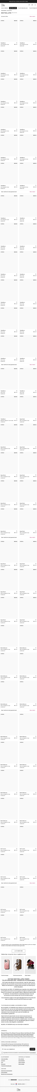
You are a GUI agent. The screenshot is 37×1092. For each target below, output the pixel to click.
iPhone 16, (5, 1034)
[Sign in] (29, 4)
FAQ (2, 1062)
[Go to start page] (3, 5)
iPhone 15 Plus (10, 1035)
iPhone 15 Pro (4, 1035)
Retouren (3, 1064)
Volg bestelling (4, 1059)
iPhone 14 (25, 1035)
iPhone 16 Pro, (11, 1034)
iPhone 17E (29, 1033)
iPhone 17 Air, (23, 1033)
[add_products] (17, 43)
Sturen (32, 1049)
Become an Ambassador (7, 1074)
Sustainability (22, 1060)
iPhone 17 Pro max (16, 1033)
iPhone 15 (31, 1034)
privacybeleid (33, 1052)
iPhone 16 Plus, (17, 1034)
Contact (3, 1060)
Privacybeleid (4, 1072)
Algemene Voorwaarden (6, 1070)
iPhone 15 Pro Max (18, 1035)
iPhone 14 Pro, (30, 1035)
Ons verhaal (21, 1059)
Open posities (22, 1062)
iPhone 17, (3, 1033)
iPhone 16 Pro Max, (25, 1034)
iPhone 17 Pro (9, 1033)
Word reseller (21, 1064)
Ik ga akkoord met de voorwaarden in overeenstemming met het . (19, 1052)
